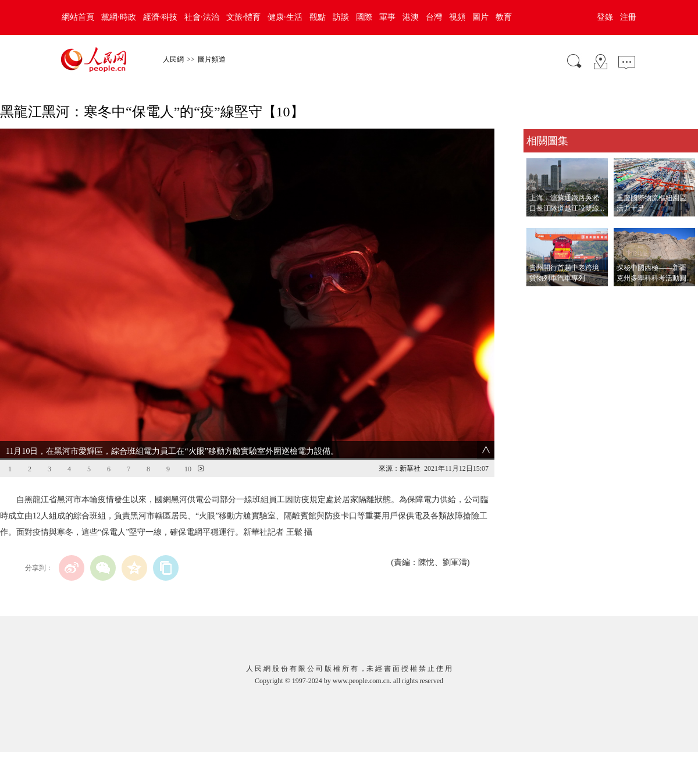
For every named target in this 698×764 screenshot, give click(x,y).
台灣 (434, 17)
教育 (504, 17)
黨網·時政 (118, 17)
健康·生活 (285, 17)
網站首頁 (78, 17)
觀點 (317, 17)
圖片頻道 (212, 59)
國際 (364, 17)
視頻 (457, 17)
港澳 (411, 17)
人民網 (173, 59)
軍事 (387, 17)
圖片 (480, 17)
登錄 (605, 17)
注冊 (628, 17)
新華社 (410, 468)
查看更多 (540, 298)
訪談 (341, 17)
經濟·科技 (160, 17)
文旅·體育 (243, 17)
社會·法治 (201, 17)
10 (187, 469)
